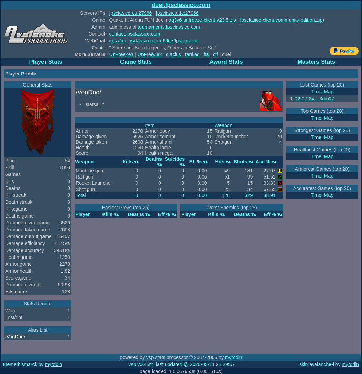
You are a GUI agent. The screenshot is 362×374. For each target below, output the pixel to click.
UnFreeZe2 (150, 54)
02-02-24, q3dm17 (314, 98)
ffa (206, 54)
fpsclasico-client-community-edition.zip (281, 20)
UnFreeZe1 (121, 54)
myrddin (233, 357)
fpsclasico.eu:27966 (130, 13)
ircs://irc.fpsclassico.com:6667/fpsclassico (153, 40)
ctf (215, 54)
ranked (192, 54)
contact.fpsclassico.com (134, 34)
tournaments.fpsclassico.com (169, 27)
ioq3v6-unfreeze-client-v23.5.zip (201, 20)
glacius (173, 54)
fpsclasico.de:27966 (177, 13)
